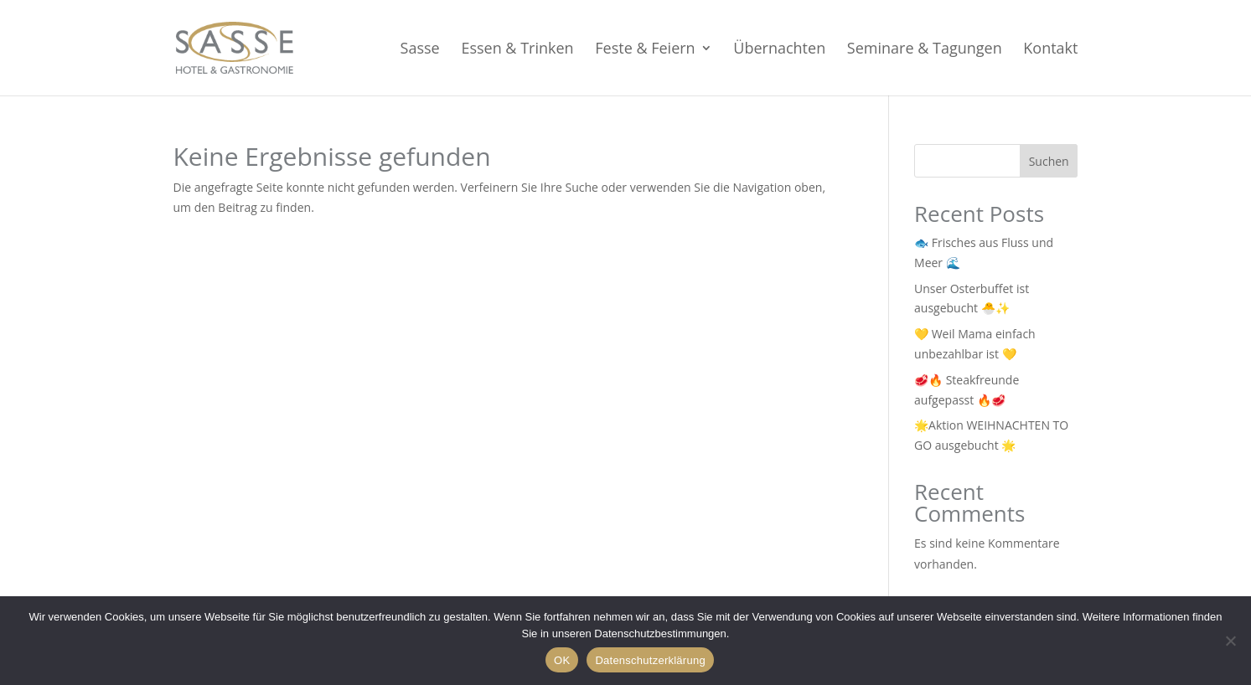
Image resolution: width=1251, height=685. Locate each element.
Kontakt (1050, 50)
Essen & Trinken (517, 50)
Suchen (1049, 161)
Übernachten (779, 50)
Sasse (420, 50)
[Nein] (1230, 640)
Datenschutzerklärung (650, 660)
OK (562, 660)
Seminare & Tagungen (924, 50)
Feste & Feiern (645, 50)
